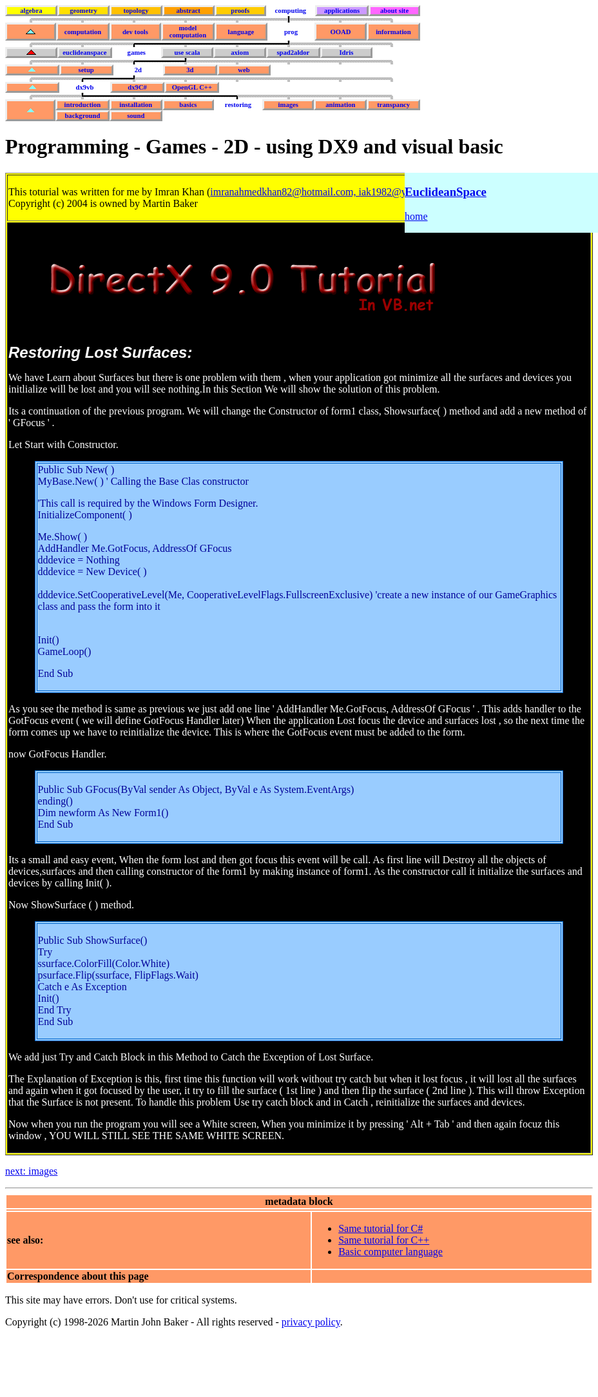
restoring (238, 104)
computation (82, 31)
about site (394, 10)
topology (135, 10)
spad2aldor (292, 52)
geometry (83, 10)
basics (188, 104)
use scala (187, 52)
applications (342, 10)
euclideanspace (84, 52)
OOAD (340, 31)
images (288, 104)
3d (189, 69)
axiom (240, 52)
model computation (187, 31)
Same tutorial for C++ (383, 1240)
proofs (240, 10)
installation (135, 104)
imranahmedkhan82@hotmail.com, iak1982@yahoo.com (328, 191)
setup (85, 69)
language (240, 31)
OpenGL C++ (192, 87)
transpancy (393, 104)
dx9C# (137, 87)
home (416, 216)
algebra (31, 10)
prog (291, 31)
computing (291, 10)
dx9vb (85, 87)
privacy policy (311, 1321)
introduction (82, 104)
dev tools (135, 31)
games (137, 52)
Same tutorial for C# (380, 1228)
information (393, 31)
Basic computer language (390, 1251)
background (82, 115)
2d (138, 69)
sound (135, 115)
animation (340, 104)
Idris (346, 52)
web (243, 69)
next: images (31, 1171)
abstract (188, 10)
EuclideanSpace (446, 192)
